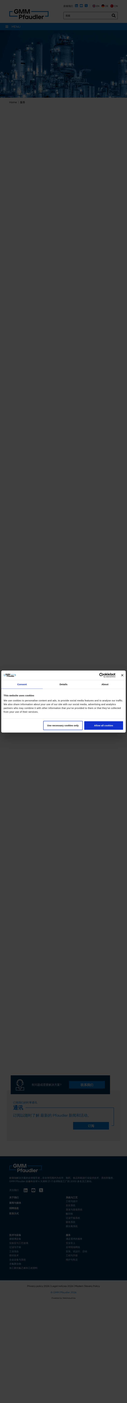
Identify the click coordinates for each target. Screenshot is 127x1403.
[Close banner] (122, 675)
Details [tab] (63, 684)
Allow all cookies (103, 725)
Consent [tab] (22, 684)
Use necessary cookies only (63, 725)
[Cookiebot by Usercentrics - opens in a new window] (101, 675)
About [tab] (105, 684)
